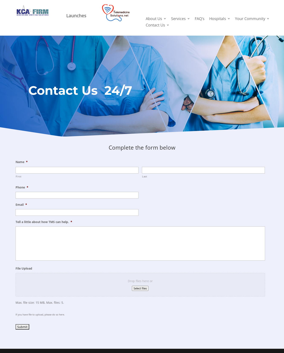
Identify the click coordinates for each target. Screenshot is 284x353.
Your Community (250, 19)
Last (144, 176)
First (18, 176)
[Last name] (203, 170)
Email (21, 205)
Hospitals (217, 19)
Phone (22, 187)
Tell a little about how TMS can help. (44, 222)
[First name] (77, 170)
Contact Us (155, 25)
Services (178, 19)
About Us (154, 19)
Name (22, 162)
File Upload (24, 268)
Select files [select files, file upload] (140, 288)
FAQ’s (200, 19)
